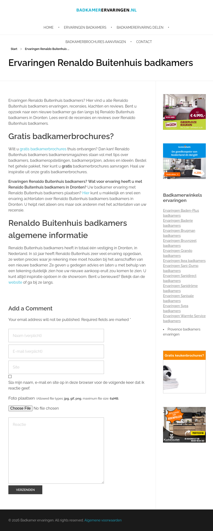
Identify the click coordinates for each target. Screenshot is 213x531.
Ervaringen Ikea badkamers (184, 261)
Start (14, 49)
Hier (85, 193)
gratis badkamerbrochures (43, 149)
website (15, 282)
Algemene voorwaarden (103, 520)
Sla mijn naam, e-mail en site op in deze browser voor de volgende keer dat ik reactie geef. (76, 385)
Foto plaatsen (63, 398)
